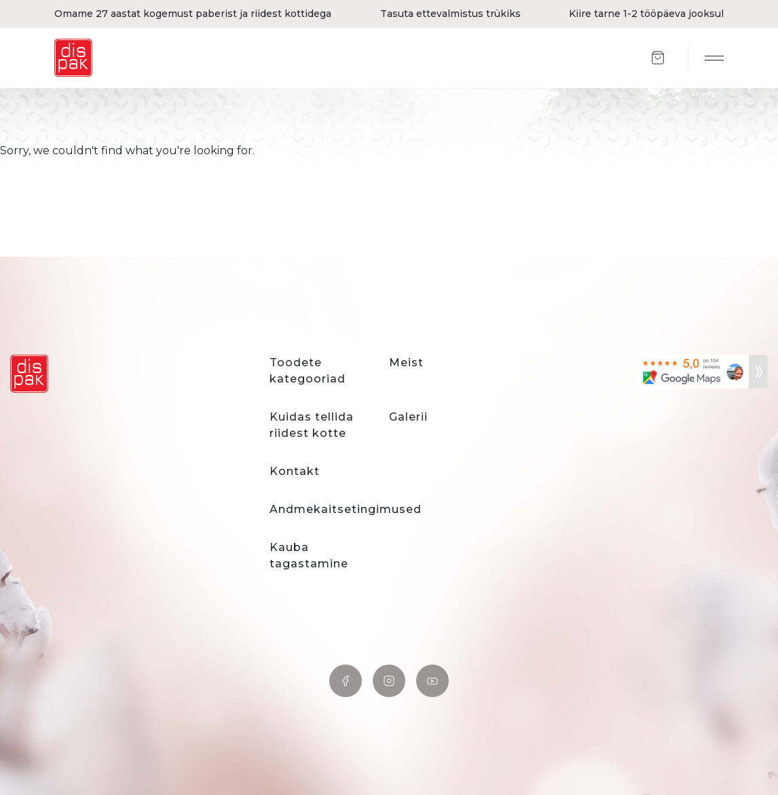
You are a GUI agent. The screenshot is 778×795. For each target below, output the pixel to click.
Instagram (389, 681)
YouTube (432, 681)
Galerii (408, 416)
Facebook (345, 681)
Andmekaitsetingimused (346, 509)
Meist (406, 362)
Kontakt (295, 471)
